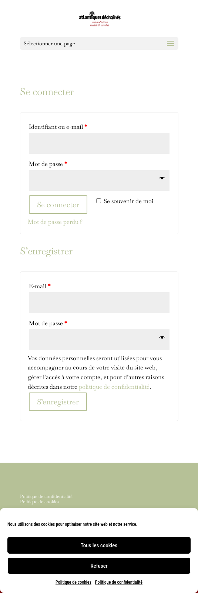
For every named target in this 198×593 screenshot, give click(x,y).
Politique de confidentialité (118, 582)
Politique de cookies (73, 582)
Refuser (98, 566)
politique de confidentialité (114, 387)
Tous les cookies (99, 545)
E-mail (39, 286)
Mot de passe (48, 164)
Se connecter (58, 204)
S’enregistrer (58, 402)
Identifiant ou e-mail (58, 127)
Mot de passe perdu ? (55, 222)
